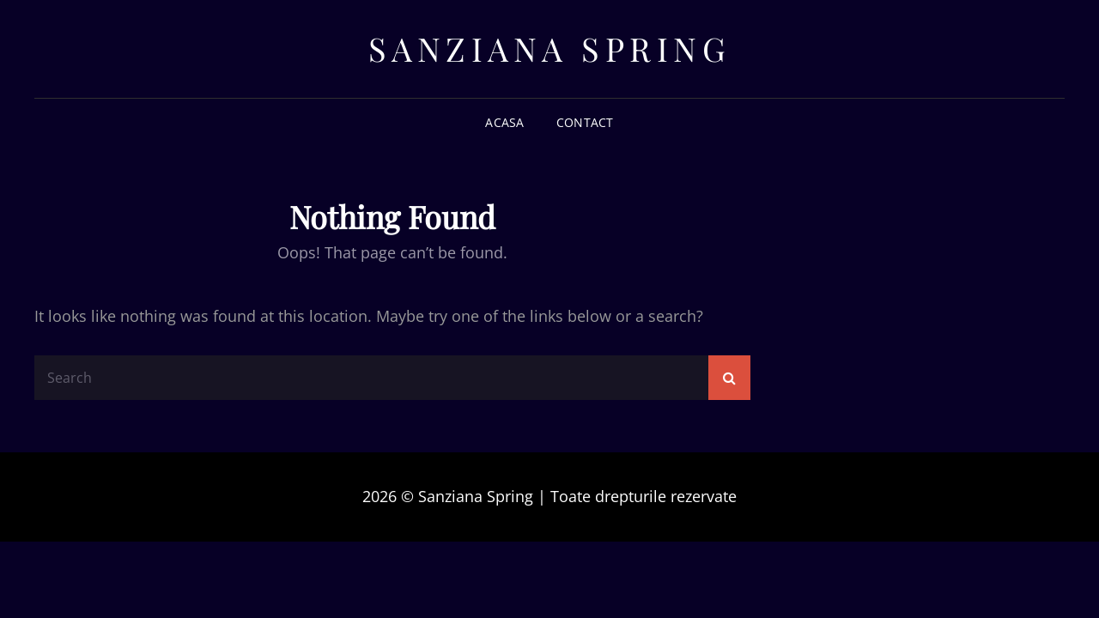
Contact (585, 122)
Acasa (504, 122)
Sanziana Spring (550, 48)
